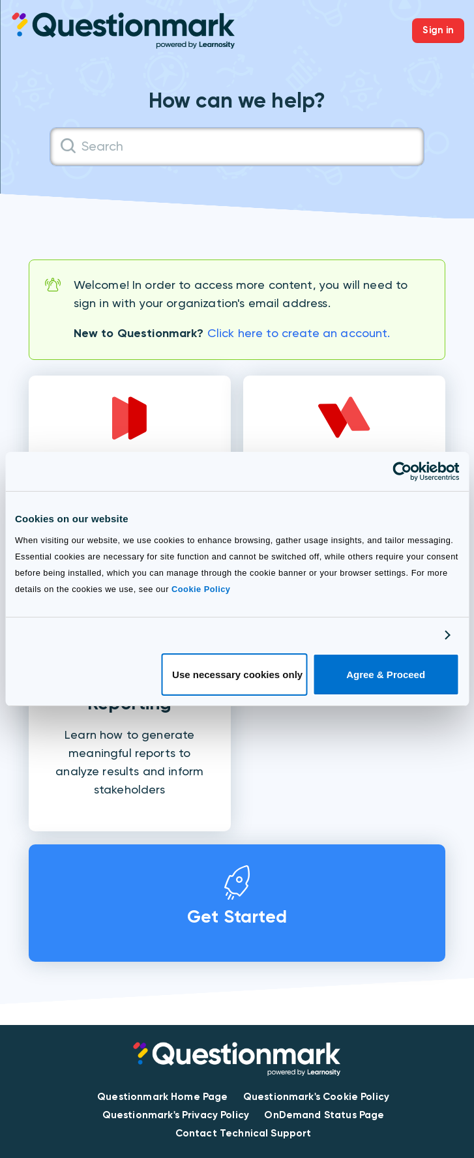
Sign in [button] (438, 30)
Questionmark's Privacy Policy (175, 1115)
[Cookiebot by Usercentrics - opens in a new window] (402, 471)
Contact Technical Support (243, 1133)
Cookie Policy (200, 589)
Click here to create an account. (299, 333)
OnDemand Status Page (324, 1115)
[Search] (237, 146)
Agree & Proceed (385, 674)
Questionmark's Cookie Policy (316, 1097)
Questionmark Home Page (162, 1097)
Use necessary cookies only (237, 674)
